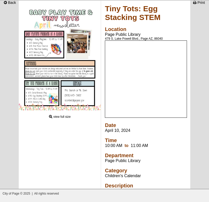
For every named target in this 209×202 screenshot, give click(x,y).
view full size (62, 117)
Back (10, 3)
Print (199, 3)
